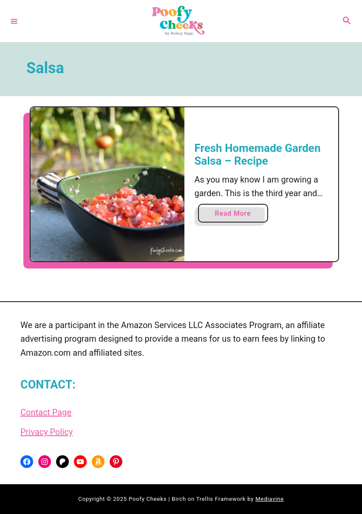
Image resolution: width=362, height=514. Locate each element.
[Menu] (14, 21)
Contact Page (45, 412)
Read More (236, 215)
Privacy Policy (46, 432)
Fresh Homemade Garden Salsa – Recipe (258, 154)
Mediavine (269, 499)
